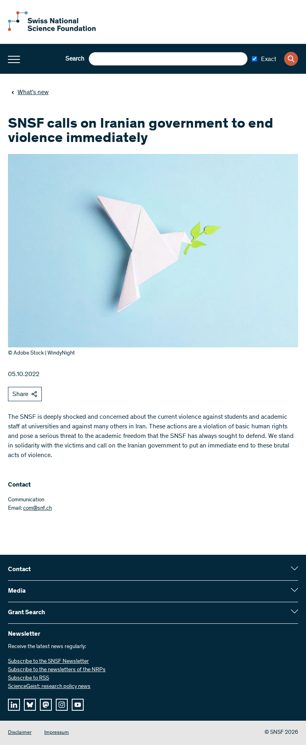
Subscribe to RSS (28, 678)
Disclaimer (19, 732)
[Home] (52, 29)
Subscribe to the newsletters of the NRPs (57, 670)
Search (74, 59)
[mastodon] (46, 705)
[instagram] (62, 705)
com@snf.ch (37, 508)
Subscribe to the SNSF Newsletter (48, 661)
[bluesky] (30, 705)
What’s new (30, 92)
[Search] (291, 59)
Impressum (56, 732)
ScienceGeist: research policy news (49, 687)
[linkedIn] (14, 705)
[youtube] (78, 705)
